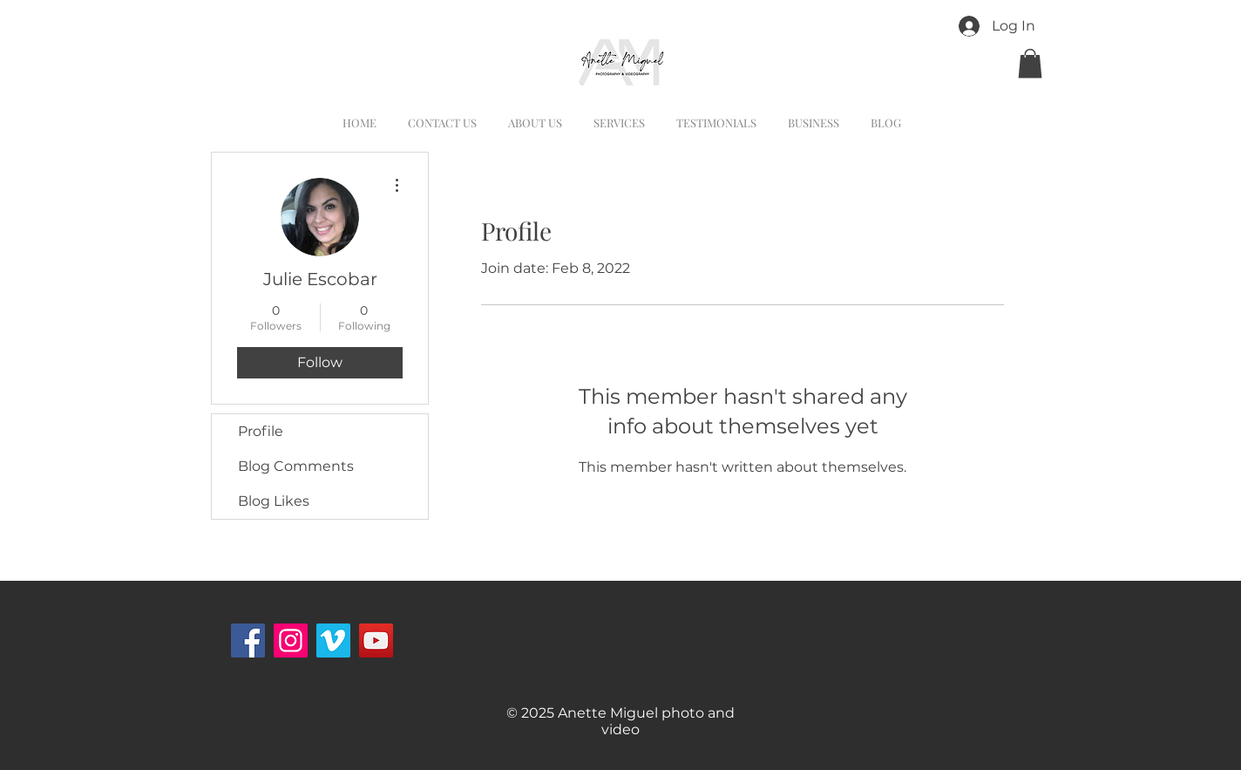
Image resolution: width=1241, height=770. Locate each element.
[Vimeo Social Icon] (333, 640)
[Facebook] (248, 640)
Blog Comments (296, 466)
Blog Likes (273, 501)
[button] (1030, 63)
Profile (260, 431)
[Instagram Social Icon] (291, 640)
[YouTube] (376, 640)
